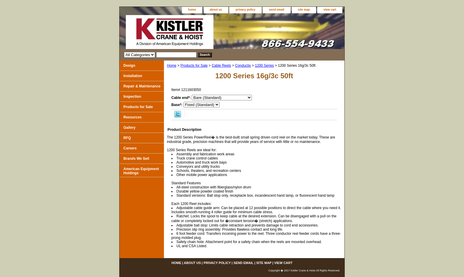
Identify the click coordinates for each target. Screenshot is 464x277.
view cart (329, 9)
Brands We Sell (136, 159)
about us (216, 9)
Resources (132, 117)
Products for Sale (194, 65)
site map (304, 9)
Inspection (132, 96)
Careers (130, 148)
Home (171, 65)
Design (129, 65)
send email (276, 9)
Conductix (243, 65)
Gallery (129, 128)
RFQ (127, 138)
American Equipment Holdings (141, 171)
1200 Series (264, 65)
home (192, 9)
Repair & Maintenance (141, 86)
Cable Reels (221, 65)
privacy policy (245, 9)
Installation (132, 76)
